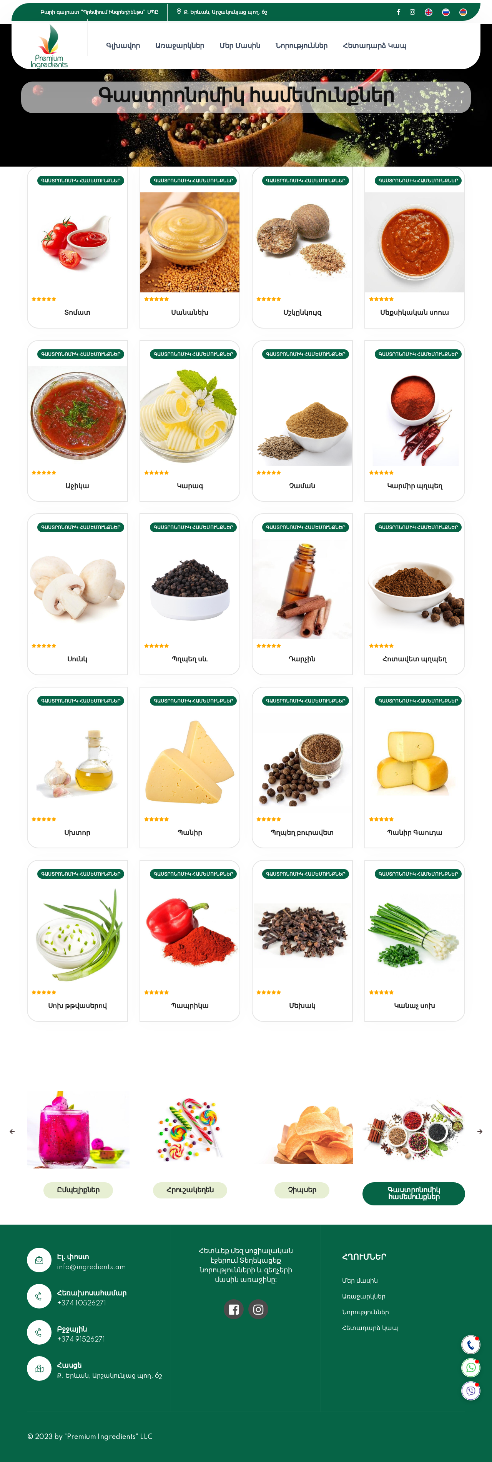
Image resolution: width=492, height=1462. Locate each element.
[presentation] (12, 1132)
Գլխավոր (123, 46)
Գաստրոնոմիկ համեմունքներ (413, 1194)
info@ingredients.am (91, 1267)
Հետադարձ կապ (375, 46)
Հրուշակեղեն (190, 1190)
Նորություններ (301, 46)
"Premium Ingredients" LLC (108, 1437)
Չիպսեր (302, 1190)
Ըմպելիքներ (78, 1190)
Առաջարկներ (179, 46)
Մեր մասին (239, 46)
